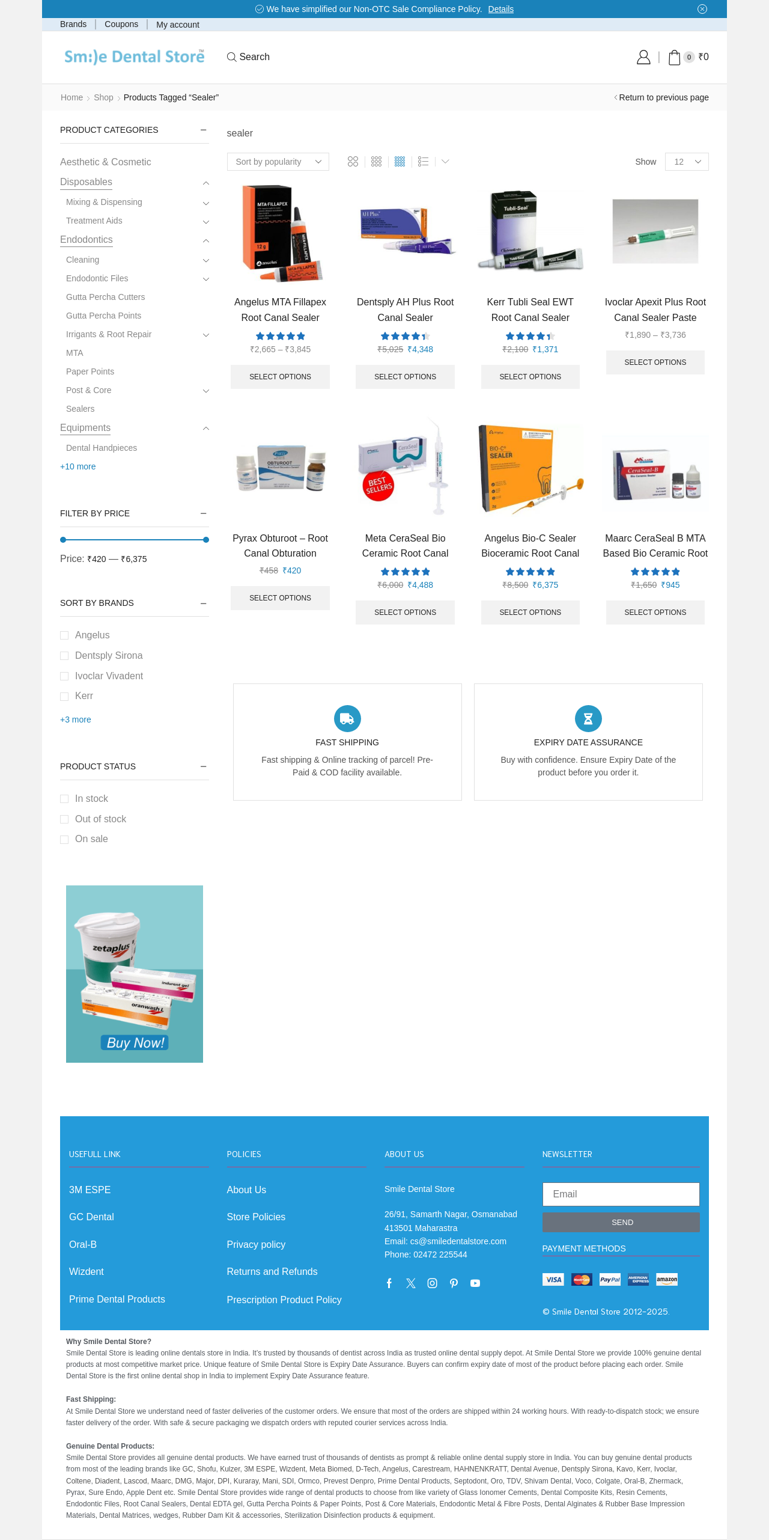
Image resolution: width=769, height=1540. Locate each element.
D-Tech (367, 1469)
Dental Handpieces (101, 448)
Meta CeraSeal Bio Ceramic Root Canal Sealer (405, 553)
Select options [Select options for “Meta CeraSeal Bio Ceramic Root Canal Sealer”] (405, 612)
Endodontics (86, 239)
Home (72, 97)
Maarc (161, 1481)
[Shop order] (278, 162)
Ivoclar (664, 1469)
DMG (183, 1481)
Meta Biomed (330, 1469)
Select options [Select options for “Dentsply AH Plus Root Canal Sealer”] (405, 377)
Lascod (135, 1481)
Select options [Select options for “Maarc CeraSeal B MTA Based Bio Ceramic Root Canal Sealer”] (656, 612)
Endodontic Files (97, 278)
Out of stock (100, 819)
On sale (91, 839)
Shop (104, 97)
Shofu (206, 1469)
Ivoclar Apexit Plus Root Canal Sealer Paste (655, 309)
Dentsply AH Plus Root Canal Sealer (405, 309)
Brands (73, 24)
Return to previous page (664, 97)
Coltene (78, 1481)
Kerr (84, 696)
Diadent (107, 1481)
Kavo (624, 1469)
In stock (91, 798)
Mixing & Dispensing (104, 202)
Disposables (86, 182)
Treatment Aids (94, 220)
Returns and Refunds (272, 1272)
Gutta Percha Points (103, 315)
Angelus (92, 635)
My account (177, 24)
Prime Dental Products (117, 1299)
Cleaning (82, 259)
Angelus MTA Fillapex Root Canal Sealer (280, 309)
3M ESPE (90, 1190)
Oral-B (83, 1244)
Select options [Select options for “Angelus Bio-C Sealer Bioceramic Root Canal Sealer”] (530, 612)
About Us (247, 1190)
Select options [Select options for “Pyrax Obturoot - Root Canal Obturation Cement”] (280, 598)
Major (204, 1481)
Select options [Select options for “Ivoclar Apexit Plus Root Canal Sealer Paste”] (656, 362)
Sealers (80, 409)
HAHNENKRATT (480, 1469)
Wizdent (86, 1272)
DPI (223, 1481)
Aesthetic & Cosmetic (105, 162)
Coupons (121, 24)
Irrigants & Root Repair (108, 334)
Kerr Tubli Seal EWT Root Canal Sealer (530, 309)
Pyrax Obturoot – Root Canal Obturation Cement (280, 553)
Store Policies (256, 1217)
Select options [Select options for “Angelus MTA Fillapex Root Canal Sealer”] (280, 377)
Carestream (431, 1469)
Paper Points (90, 371)
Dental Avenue (534, 1469)
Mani (270, 1481)
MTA (75, 353)
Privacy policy (256, 1244)
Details (501, 9)
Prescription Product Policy (284, 1300)
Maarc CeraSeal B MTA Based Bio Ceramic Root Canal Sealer (655, 553)
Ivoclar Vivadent (109, 676)
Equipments (85, 428)
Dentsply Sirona (109, 655)
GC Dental (91, 1217)
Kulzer (230, 1469)
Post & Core (88, 390)
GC (187, 1469)
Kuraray (246, 1481)
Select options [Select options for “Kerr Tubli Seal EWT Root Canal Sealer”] (530, 377)
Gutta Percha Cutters (105, 297)
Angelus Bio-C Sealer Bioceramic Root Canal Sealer (530, 553)
